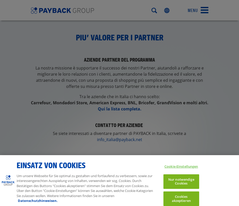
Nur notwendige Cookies (181, 183)
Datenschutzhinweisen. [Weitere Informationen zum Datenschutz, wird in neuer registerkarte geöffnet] (38, 202)
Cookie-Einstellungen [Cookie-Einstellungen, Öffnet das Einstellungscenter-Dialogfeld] (181, 168)
